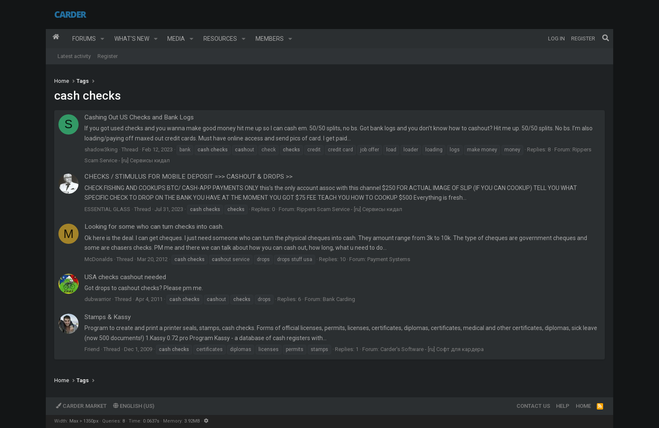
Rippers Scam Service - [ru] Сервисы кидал (349, 209)
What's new (131, 38)
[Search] (605, 38)
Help (562, 406)
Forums (84, 38)
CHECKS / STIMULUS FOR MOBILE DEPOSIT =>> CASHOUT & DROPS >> (188, 176)
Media (176, 38)
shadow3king (101, 149)
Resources (220, 38)
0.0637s (151, 421)
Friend (92, 349)
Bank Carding (339, 299)
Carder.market (81, 406)
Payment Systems (388, 259)
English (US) (133, 406)
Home (56, 38)
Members (270, 38)
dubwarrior (97, 299)
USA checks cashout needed (125, 277)
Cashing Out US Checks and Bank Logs (139, 117)
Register (108, 56)
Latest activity (74, 56)
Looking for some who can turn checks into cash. (154, 226)
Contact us (533, 406)
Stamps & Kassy (107, 317)
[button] (102, 38)
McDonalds (98, 259)
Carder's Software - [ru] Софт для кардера (432, 349)
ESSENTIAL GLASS (107, 209)
